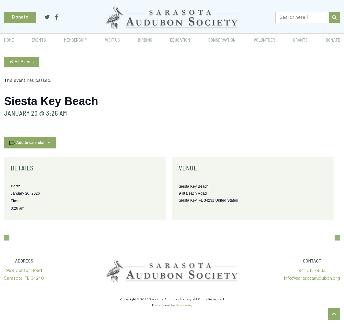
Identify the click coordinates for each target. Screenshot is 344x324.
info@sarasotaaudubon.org (312, 278)
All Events (21, 62)
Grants (300, 39)
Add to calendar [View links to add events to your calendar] (30, 142)
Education (180, 39)
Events (39, 39)
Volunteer (264, 39)
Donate (20, 17)
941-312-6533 (312, 270)
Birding (145, 39)
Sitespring (184, 305)
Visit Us (112, 39)
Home (9, 39)
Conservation (222, 39)
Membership (75, 39)
